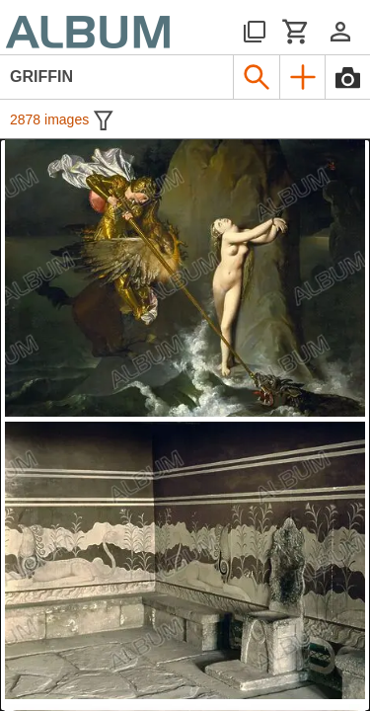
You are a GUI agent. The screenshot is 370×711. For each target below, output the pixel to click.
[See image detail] (185, 278)
